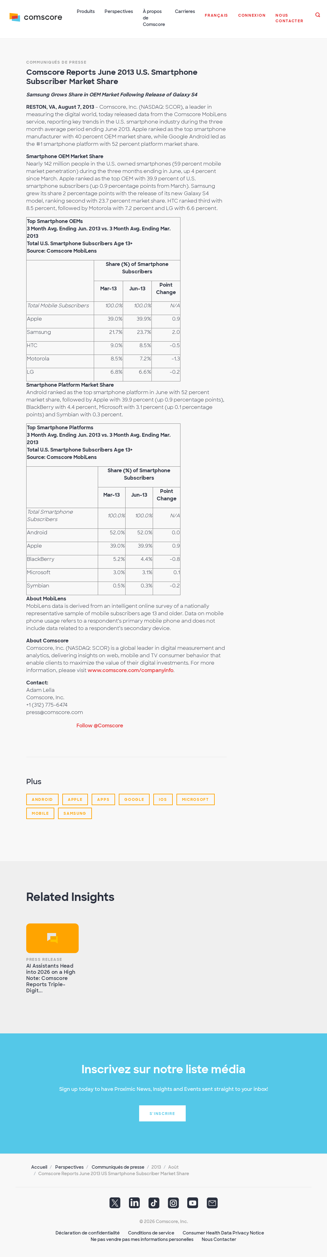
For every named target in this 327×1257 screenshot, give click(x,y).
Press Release (44, 958)
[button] (217, 18)
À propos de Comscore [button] (154, 18)
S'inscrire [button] (162, 1113)
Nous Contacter (219, 1239)
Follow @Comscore (100, 725)
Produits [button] (86, 11)
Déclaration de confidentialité (88, 1232)
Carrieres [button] (185, 11)
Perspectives (69, 1166)
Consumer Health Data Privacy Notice (223, 1232)
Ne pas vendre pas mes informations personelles (142, 1239)
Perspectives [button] (119, 11)
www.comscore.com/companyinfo (130, 669)
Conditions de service (151, 1232)
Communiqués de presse (56, 61)
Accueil (39, 1166)
